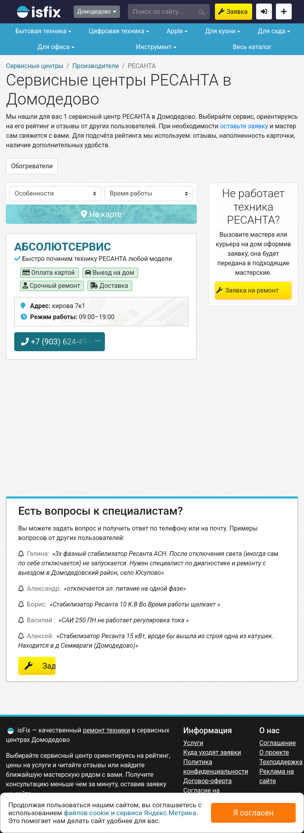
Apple (174, 31)
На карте (101, 214)
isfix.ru (39, 12)
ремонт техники (106, 730)
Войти (264, 11)
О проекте (274, 752)
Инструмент (152, 47)
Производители (95, 66)
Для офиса (53, 47)
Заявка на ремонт (239, 11)
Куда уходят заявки (212, 752)
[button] (169, 11)
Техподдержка (280, 762)
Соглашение (277, 743)
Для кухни (219, 31)
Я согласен (253, 813)
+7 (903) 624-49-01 (59, 341)
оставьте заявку (244, 126)
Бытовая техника (40, 31)
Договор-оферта (207, 781)
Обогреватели (32, 166)
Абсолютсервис (62, 246)
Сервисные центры (34, 66)
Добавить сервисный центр (284, 11)
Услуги (193, 743)
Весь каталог (252, 47)
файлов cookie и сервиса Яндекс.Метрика (130, 813)
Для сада (270, 31)
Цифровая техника (115, 31)
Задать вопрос (44, 666)
